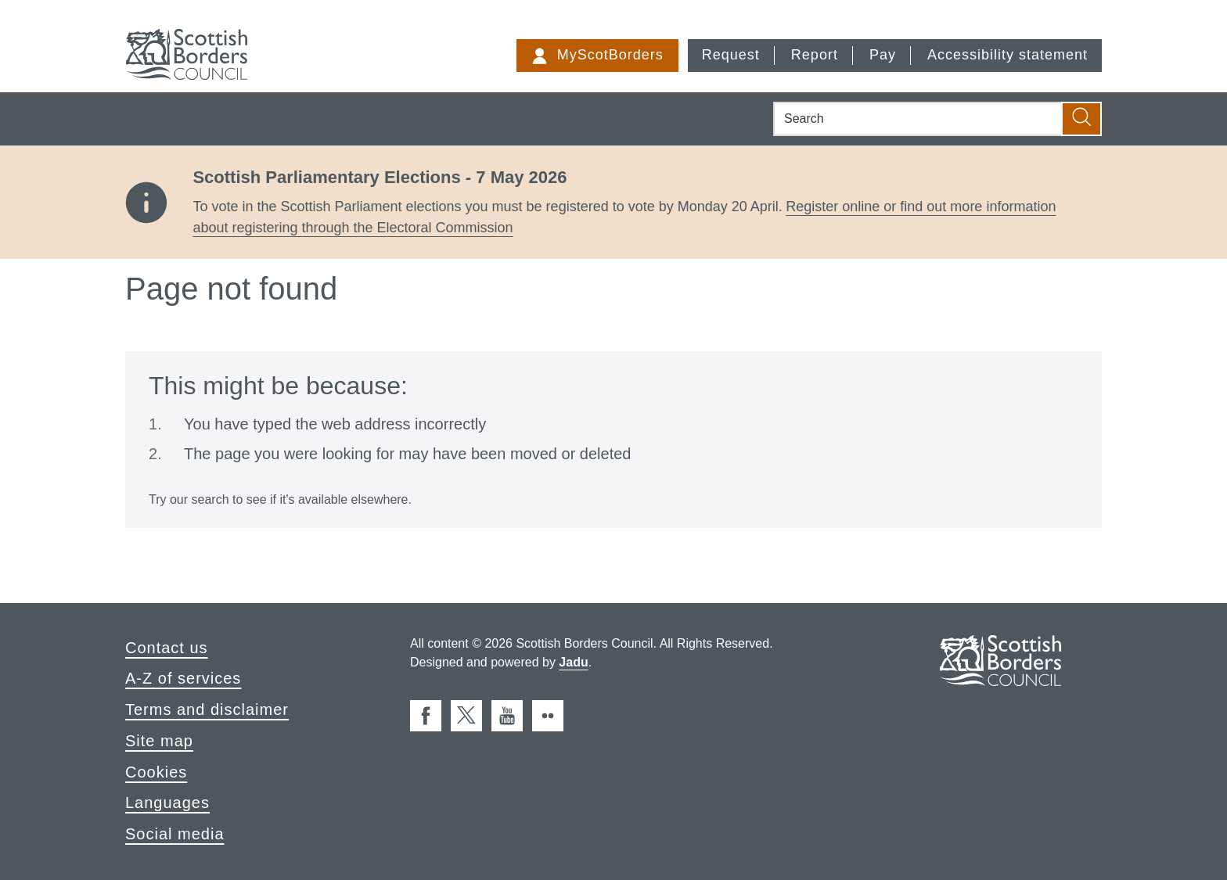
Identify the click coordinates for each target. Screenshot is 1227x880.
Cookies (156, 772)
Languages (167, 802)
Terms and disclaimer (207, 709)
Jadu (573, 662)
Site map (159, 740)
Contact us (166, 647)
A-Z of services (183, 678)
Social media (175, 833)
